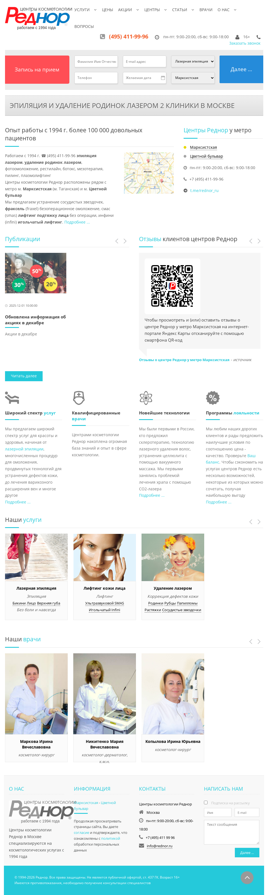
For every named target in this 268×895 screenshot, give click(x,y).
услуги (32, 520)
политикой (110, 838)
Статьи (179, 9)
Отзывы (150, 239)
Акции (125, 9)
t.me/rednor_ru (204, 190)
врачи (79, 418)
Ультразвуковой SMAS (104, 603)
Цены (107, 9)
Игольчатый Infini (104, 609)
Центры (152, 9)
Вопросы (84, 26)
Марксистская (203, 147)
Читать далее (24, 375)
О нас (224, 9)
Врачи (206, 9)
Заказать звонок (244, 43)
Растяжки (153, 609)
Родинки (155, 603)
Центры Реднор (206, 130)
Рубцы (170, 603)
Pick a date (163, 78)
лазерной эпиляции (24, 449)
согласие (81, 832)
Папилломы (187, 603)
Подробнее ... (77, 222)
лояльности (246, 413)
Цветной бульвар (206, 156)
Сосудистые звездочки (181, 609)
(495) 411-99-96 (128, 36)
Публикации (22, 239)
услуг (50, 413)
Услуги (82, 9)
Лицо (31, 603)
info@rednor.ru (159, 845)
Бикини (19, 603)
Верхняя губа (48, 603)
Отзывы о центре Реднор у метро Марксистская (184, 359)
